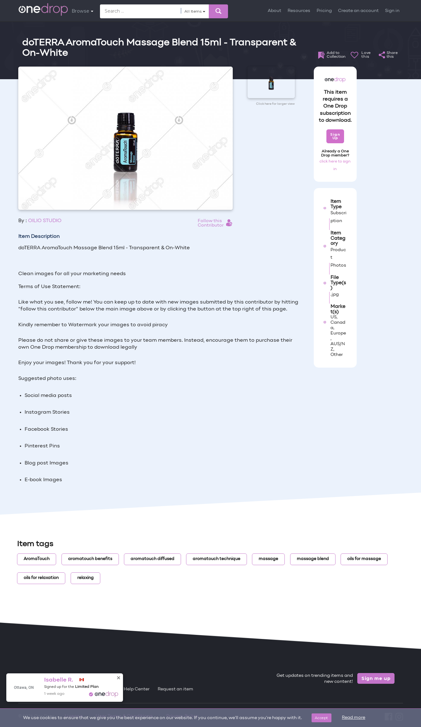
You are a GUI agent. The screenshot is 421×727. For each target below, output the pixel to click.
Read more (353, 718)
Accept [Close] (321, 717)
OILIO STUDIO (44, 220)
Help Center (136, 689)
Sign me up (376, 678)
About (274, 11)
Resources (299, 11)
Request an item (175, 689)
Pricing (324, 11)
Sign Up (335, 136)
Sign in (392, 11)
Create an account (358, 11)
